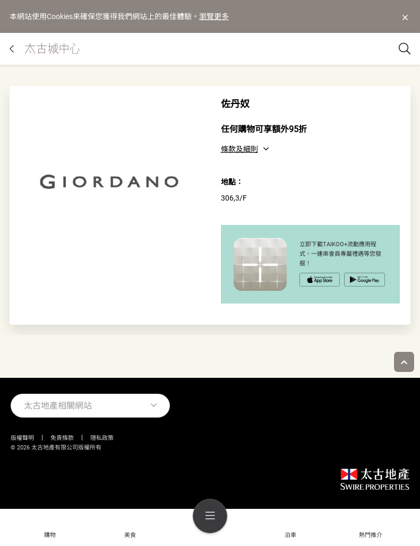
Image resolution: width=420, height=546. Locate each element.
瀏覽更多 (214, 16)
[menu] (210, 516)
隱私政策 (102, 438)
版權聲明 (22, 438)
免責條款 (62, 438)
